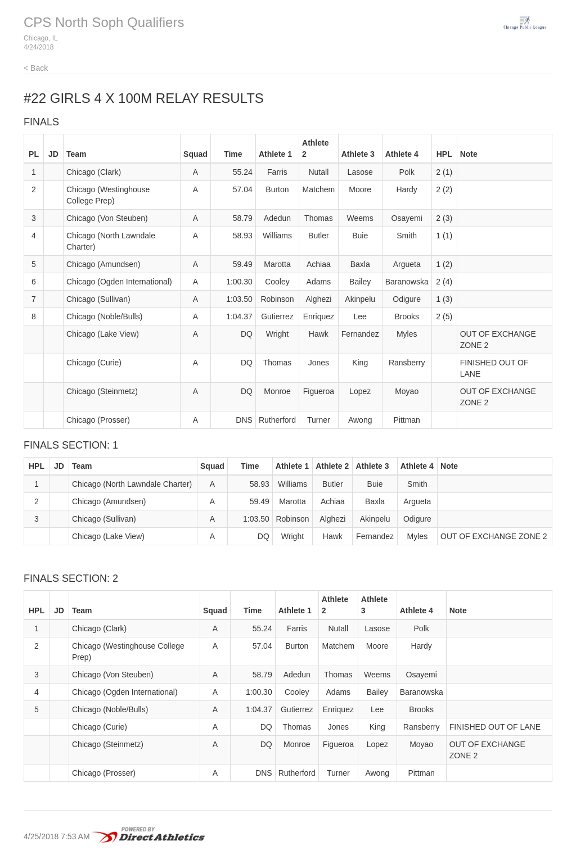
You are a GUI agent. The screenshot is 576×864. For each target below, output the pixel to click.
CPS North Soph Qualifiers (104, 22)
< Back (36, 68)
